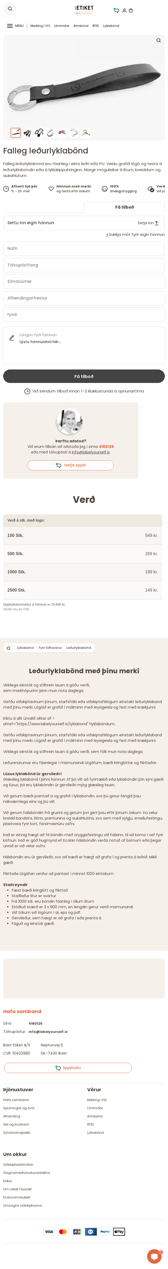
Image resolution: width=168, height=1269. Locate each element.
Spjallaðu (68, 1068)
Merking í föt (40, 26)
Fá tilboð (124, 207)
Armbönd (81, 26)
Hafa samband (16, 1100)
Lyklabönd (111, 26)
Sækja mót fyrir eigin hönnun (137, 234)
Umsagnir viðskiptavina (22, 1205)
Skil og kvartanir (16, 1124)
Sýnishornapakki (16, 1132)
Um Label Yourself (17, 1189)
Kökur (7, 1181)
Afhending (11, 1116)
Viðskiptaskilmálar (18, 1164)
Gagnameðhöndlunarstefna (26, 1172)
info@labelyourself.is (91, 452)
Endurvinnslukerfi (16, 1197)
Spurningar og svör (18, 1108)
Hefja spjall (71, 465)
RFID (95, 26)
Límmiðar (61, 26)
